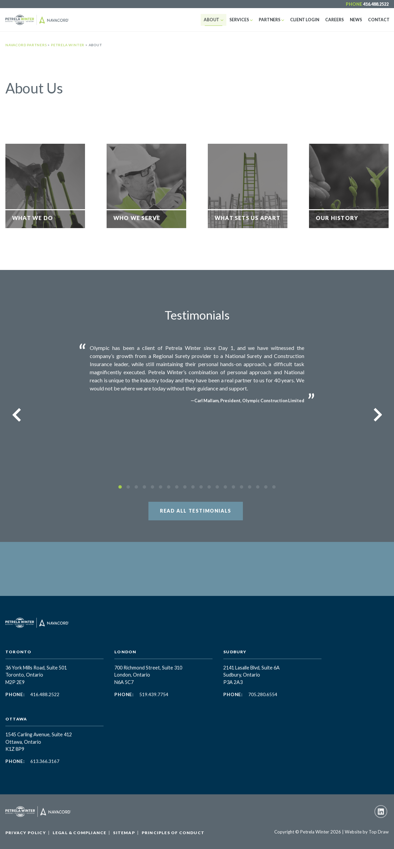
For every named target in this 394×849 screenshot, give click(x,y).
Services (244, 19)
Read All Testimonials (195, 511)
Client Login (307, 19)
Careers (336, 19)
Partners (273, 19)
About (217, 19)
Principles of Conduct (173, 832)
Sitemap (124, 832)
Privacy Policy (25, 832)
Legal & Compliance (80, 832)
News (357, 19)
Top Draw (379, 831)
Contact (379, 19)
